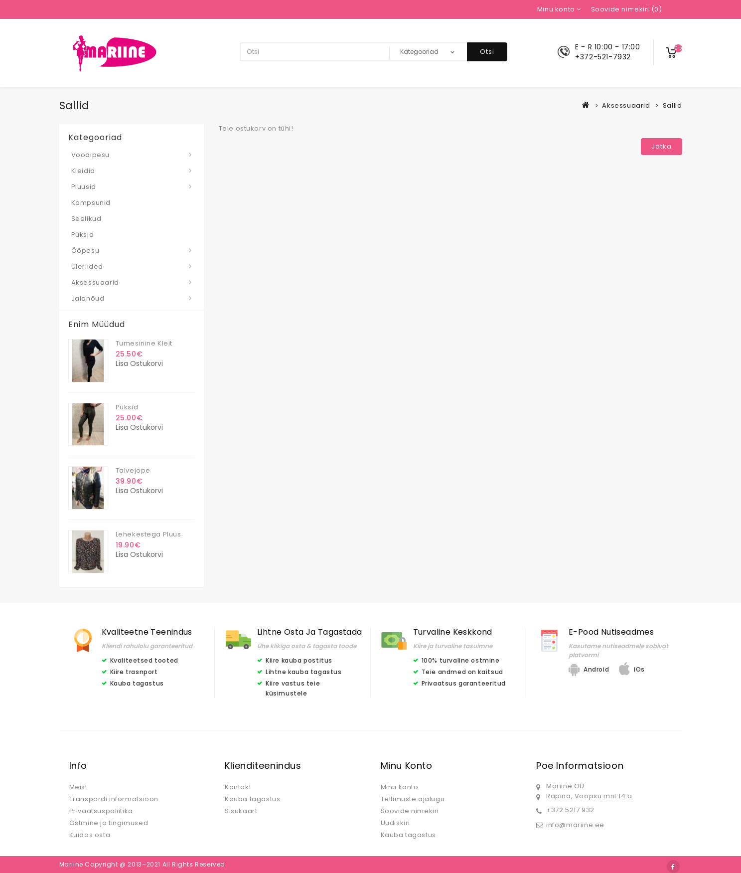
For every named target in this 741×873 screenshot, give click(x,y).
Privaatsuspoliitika (101, 811)
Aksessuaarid (626, 105)
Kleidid (83, 170)
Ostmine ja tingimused (108, 823)
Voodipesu (90, 155)
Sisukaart (241, 811)
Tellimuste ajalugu (413, 799)
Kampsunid (91, 202)
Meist (78, 787)
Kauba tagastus (252, 799)
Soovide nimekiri (410, 811)
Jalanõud (88, 298)
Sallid (672, 105)
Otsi (487, 51)
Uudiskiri (395, 823)
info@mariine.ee (575, 825)
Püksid (82, 234)
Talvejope (133, 470)
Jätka (661, 146)
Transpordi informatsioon (113, 799)
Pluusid (83, 186)
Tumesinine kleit (144, 343)
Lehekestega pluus (148, 534)
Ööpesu (85, 250)
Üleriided (87, 266)
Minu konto (400, 787)
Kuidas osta (90, 835)
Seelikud (86, 218)
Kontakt (238, 787)
